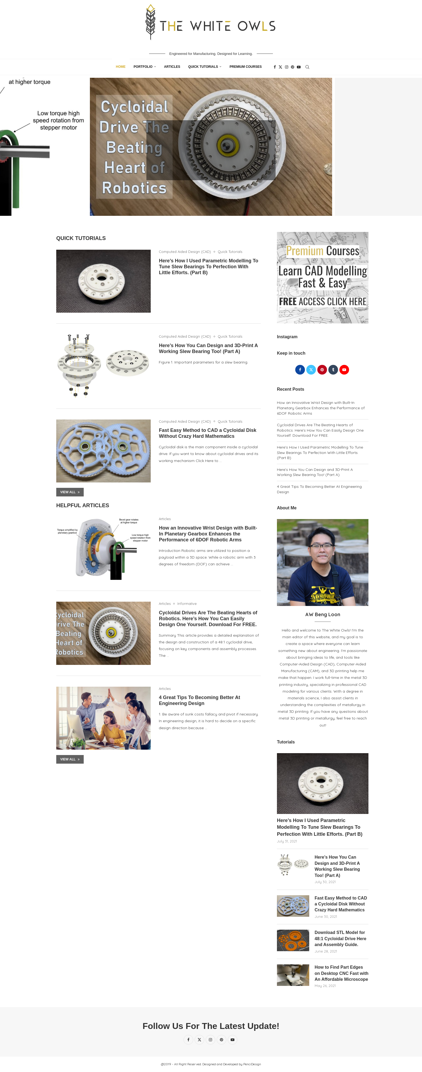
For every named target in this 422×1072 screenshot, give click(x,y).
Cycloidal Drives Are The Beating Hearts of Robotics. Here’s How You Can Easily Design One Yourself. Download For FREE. (208, 618)
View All (70, 492)
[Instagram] (286, 67)
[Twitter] (280, 67)
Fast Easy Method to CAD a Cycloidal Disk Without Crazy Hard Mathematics (341, 904)
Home (121, 67)
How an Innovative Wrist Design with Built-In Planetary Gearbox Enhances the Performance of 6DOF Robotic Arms (208, 533)
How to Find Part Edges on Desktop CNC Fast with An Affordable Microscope (341, 973)
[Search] (307, 67)
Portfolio (143, 67)
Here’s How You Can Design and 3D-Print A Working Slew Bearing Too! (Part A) (315, 472)
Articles (172, 67)
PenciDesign (252, 1064)
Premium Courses (246, 67)
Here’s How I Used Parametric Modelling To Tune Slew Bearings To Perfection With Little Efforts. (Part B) (208, 266)
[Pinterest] (292, 67)
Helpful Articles (82, 505)
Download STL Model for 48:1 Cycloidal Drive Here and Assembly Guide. (340, 938)
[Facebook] (275, 67)
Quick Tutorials (203, 67)
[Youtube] (299, 67)
